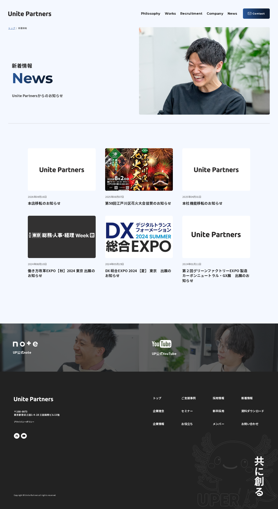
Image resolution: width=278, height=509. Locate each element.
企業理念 (158, 411)
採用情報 (218, 398)
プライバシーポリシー (24, 421)
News (232, 14)
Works (170, 14)
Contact (256, 13)
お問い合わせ (249, 424)
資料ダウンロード (252, 411)
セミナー (187, 411)
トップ (157, 398)
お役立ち (187, 424)
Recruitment (191, 14)
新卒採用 (218, 411)
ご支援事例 (188, 398)
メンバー (218, 424)
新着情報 (247, 398)
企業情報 (158, 424)
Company (215, 14)
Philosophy (151, 14)
